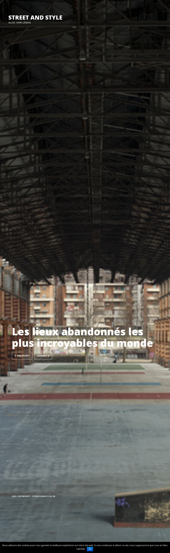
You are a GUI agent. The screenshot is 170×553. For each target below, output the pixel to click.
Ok (90, 549)
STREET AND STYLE (35, 17)
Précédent (22, 355)
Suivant (43, 355)
